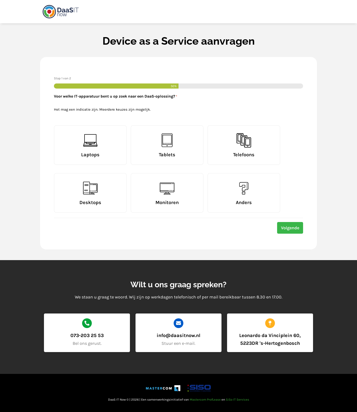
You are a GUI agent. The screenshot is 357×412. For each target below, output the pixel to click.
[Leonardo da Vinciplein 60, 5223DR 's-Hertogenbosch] (270, 323)
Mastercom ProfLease (205, 399)
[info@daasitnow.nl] (178, 323)
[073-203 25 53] (87, 323)
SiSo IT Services (237, 399)
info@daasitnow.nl (178, 335)
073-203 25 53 (87, 335)
